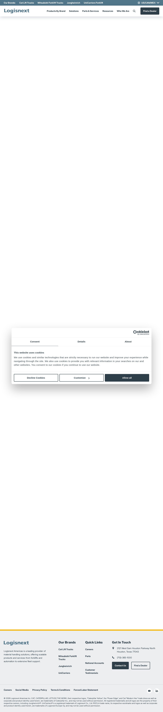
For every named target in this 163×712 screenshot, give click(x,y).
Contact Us (120, 665)
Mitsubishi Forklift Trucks (50, 2)
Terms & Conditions (60, 690)
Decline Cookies (36, 377)
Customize (81, 377)
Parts (88, 656)
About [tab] (128, 341)
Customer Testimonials (91, 671)
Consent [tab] (35, 341)
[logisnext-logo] (17, 11)
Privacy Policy (39, 690)
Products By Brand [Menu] (56, 11)
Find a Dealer (149, 11)
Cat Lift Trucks (26, 2)
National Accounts (94, 663)
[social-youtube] (149, 690)
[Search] (134, 11)
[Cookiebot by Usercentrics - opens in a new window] (135, 332)
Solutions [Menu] (74, 11)
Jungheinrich (73, 2)
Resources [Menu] (107, 11)
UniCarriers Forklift (93, 2)
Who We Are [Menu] (123, 11)
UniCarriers (64, 673)
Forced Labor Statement (86, 690)
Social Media (22, 690)
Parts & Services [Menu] (90, 11)
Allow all (127, 377)
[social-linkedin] (156, 690)
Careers (89, 649)
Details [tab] (81, 341)
